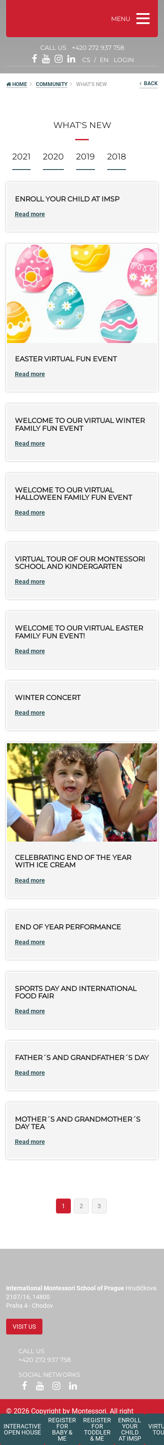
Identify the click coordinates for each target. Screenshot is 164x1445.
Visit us (24, 1326)
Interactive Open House (22, 1429)
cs (86, 60)
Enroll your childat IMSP (129, 1429)
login (124, 60)
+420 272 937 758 (98, 48)
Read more (30, 214)
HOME (16, 84)
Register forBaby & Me (62, 1429)
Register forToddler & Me (97, 1429)
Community (51, 84)
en (104, 60)
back (149, 83)
